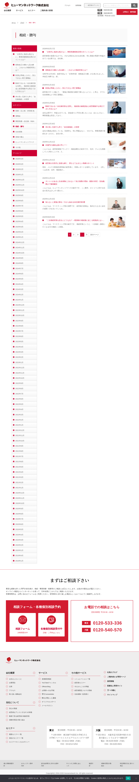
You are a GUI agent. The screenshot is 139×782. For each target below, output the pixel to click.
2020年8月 (19, 514)
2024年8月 (19, 263)
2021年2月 (19, 482)
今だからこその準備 (83, 688)
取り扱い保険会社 (17, 696)
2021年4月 (19, 472)
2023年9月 (19, 321)
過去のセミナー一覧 (18, 746)
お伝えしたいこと (17, 679)
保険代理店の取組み (100, 771)
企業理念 (13, 683)
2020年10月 (19, 503)
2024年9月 (19, 258)
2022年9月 (19, 383)
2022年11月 (19, 373)
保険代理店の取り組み (19, 727)
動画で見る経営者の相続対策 (22, 723)
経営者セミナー (81, 683)
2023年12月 (19, 305)
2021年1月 (19, 488)
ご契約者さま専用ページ (119, 678)
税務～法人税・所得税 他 (24, 111)
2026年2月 (19, 169)
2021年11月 (19, 435)
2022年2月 (19, 420)
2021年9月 (19, 446)
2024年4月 (19, 284)
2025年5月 (19, 216)
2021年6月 (19, 462)
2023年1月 (19, 362)
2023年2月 (19, 357)
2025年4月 (19, 221)
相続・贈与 (19, 126)
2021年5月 (19, 467)
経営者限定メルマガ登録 (85, 692)
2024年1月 (19, 300)
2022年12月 (19, 368)
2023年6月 (19, 336)
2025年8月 (19, 201)
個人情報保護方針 (18, 771)
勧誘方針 (88, 771)
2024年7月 (19, 268)
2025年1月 (19, 237)
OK (128, 778)
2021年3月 (19, 477)
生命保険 (18, 132)
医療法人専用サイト (117, 688)
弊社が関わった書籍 (51, 701)
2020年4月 (19, 535)
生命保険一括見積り (83, 696)
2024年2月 (19, 295)
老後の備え (19, 137)
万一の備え (112, 693)
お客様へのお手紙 (50, 692)
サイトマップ (113, 698)
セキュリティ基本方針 (34, 771)
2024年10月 (19, 253)
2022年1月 (19, 425)
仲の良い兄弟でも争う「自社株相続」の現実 (25, 98)
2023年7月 (19, 331)
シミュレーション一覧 (84, 679)
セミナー (32, 14)
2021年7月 (19, 456)
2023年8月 (19, 326)
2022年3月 (19, 415)
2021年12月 (19, 430)
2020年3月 (19, 540)
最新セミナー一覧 (17, 742)
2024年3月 (19, 289)
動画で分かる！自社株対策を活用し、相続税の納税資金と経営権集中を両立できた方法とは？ (25, 87)
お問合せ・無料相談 (128, 12)
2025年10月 (19, 190)
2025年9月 (19, 195)
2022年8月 (19, 388)
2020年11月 (19, 498)
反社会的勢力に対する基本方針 (53, 771)
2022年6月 (19, 399)
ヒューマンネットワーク (24, 142)
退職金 (17, 116)
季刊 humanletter (49, 696)
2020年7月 (19, 519)
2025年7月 (19, 206)
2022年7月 (19, 394)
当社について (12, 705)
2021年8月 (19, 451)
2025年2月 (19, 232)
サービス (20, 14)
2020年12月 (19, 493)
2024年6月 (19, 274)
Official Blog (47, 688)
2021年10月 (19, 441)
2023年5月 (19, 341)
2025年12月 (19, 180)
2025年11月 (19, 185)
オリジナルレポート (51, 705)
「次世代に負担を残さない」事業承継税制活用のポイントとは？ (25, 57)
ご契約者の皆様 (47, 14)
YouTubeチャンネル (50, 683)
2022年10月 (19, 378)
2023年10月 (19, 315)
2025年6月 (19, 211)
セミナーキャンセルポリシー (22, 751)
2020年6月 (19, 524)
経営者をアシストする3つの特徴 (22, 717)
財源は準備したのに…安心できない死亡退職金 (25, 76)
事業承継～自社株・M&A (24, 121)
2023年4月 (19, 347)
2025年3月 (19, 227)
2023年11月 (19, 310)
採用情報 (77, 5)
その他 (17, 147)
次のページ (94, 235)
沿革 (11, 688)
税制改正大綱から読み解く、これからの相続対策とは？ (25, 67)
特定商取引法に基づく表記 (118, 771)
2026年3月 (19, 164)
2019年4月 (19, 555)
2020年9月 (19, 509)
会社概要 (10, 673)
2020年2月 (19, 545)
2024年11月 (19, 248)
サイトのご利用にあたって (74, 771)
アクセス (66, 5)
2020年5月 (19, 529)
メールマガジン (49, 709)
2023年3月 (19, 352)
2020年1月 (19, 550)
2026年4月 (19, 159)
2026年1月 (19, 175)
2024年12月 (19, 242)
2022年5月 (19, 404)
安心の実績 (14, 711)
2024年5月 (19, 279)
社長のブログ (113, 672)
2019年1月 (19, 561)
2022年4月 (19, 409)
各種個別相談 (48, 679)
